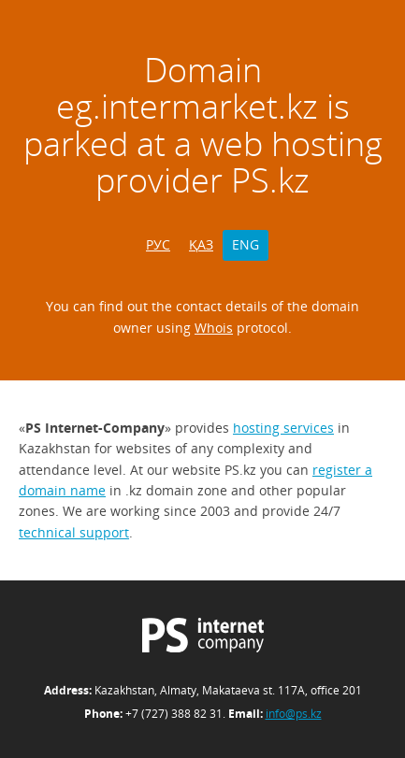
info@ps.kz (294, 714)
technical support (74, 532)
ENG (245, 244)
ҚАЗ (201, 244)
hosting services (283, 427)
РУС (158, 244)
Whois (214, 327)
